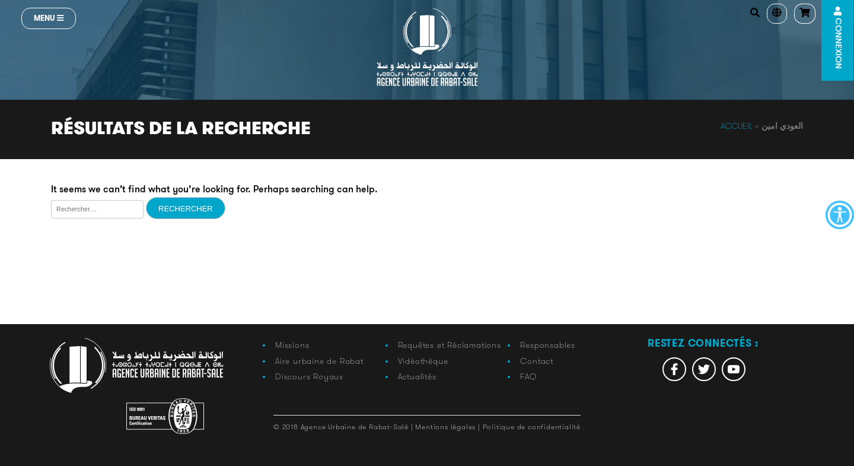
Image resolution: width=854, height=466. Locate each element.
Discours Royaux (309, 376)
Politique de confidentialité (532, 426)
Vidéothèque (423, 361)
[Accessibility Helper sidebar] (840, 215)
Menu (48, 18)
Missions (292, 345)
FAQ (528, 376)
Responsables (547, 345)
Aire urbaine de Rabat (319, 361)
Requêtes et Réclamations (449, 345)
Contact (536, 361)
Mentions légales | (448, 426)
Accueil (737, 126)
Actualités (417, 376)
